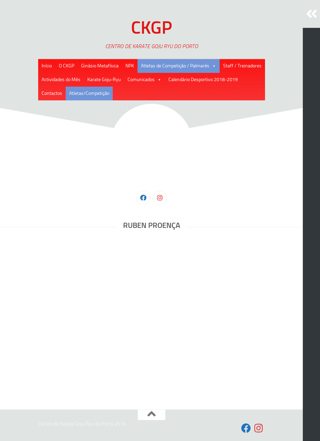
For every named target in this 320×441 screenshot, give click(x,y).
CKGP (151, 27)
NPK (129, 66)
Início (47, 66)
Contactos (52, 93)
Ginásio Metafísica (100, 66)
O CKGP (66, 66)
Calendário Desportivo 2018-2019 (203, 79)
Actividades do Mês (61, 79)
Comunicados (141, 79)
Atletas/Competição (89, 93)
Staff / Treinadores (242, 66)
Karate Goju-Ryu (104, 79)
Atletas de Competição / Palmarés (175, 66)
